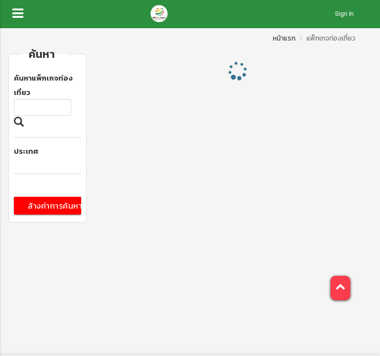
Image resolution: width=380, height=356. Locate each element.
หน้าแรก (284, 38)
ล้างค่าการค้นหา (54, 206)
